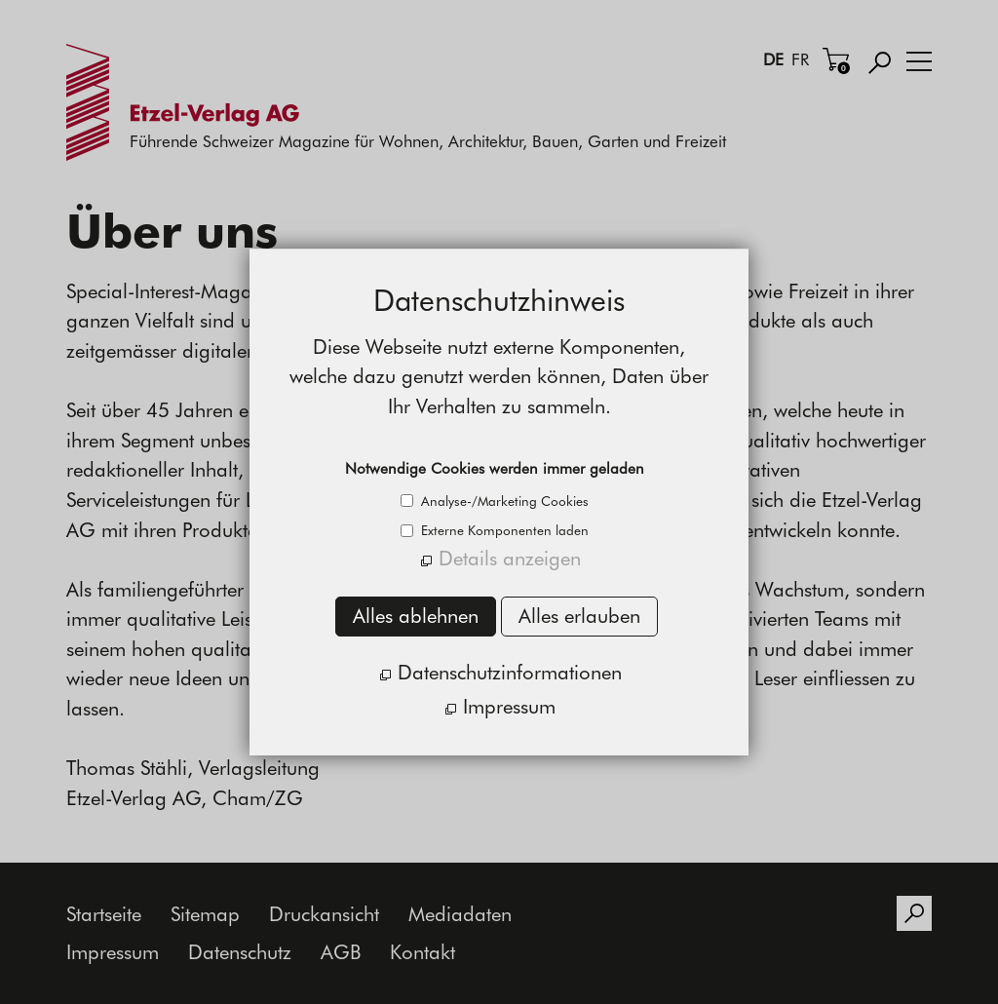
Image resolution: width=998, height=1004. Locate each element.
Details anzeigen (510, 558)
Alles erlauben (579, 615)
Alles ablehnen (416, 615)
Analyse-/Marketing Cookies (503, 501)
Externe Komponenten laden (503, 530)
